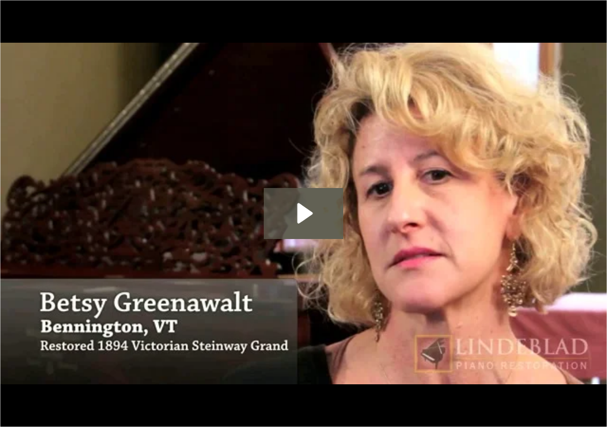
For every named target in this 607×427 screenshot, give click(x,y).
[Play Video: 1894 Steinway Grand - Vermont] (303, 213)
